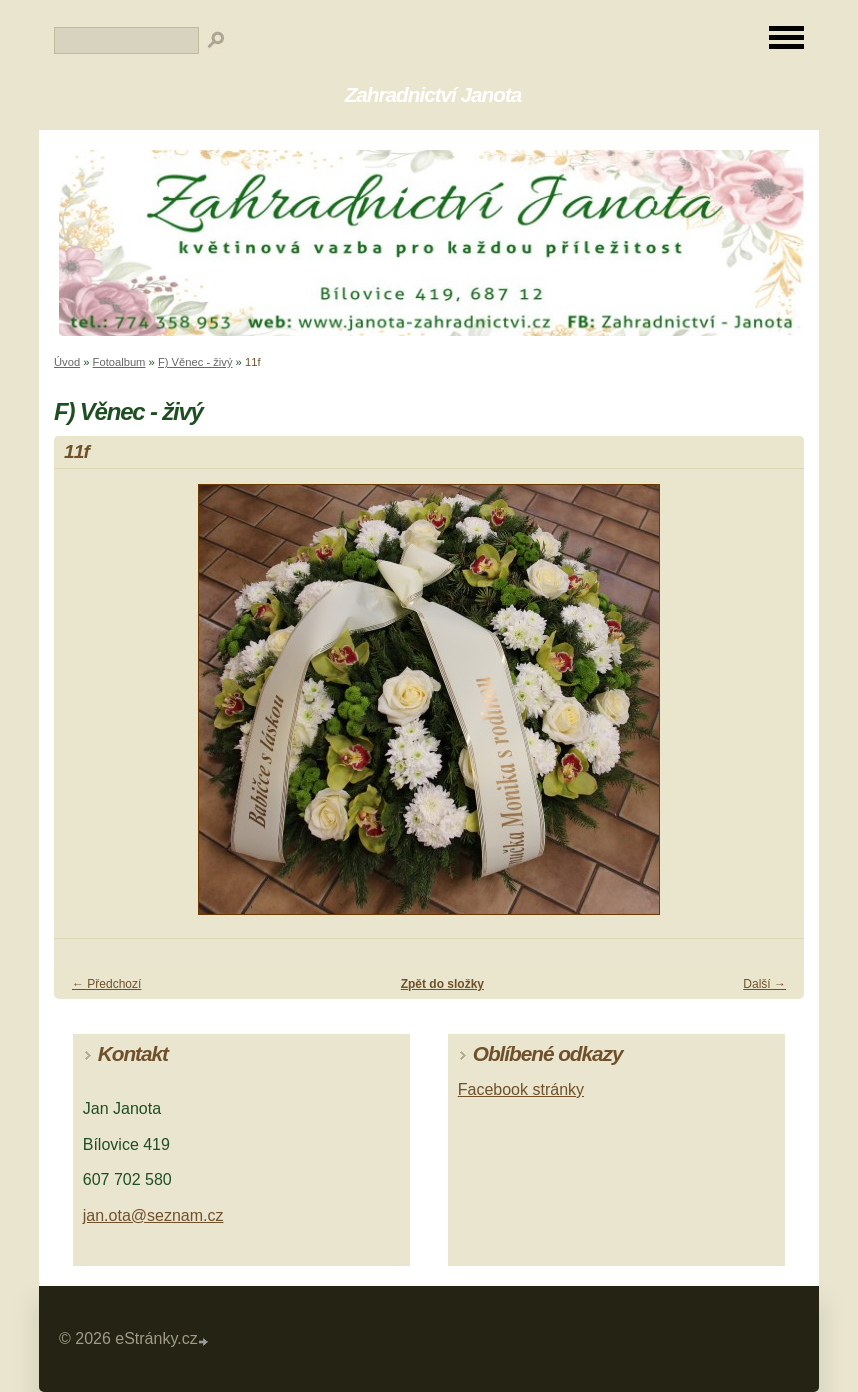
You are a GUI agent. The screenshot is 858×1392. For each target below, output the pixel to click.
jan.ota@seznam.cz (153, 1215)
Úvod (67, 362)
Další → (764, 984)
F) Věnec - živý (195, 362)
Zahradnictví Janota (433, 94)
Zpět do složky (442, 984)
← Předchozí (106, 984)
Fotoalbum (119, 362)
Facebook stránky (521, 1089)
